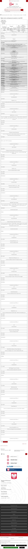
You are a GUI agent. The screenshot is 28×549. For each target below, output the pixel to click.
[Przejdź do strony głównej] (14, 5)
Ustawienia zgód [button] (21, 537)
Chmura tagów (14, 528)
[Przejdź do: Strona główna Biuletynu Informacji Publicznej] (0, 15)
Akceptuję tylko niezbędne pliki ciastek (11, 547)
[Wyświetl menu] (27, 1)
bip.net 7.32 (12, 538)
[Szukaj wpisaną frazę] (22, 10)
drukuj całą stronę (4, 445)
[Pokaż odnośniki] (1, 1)
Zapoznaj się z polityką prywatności (8, 545)
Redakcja (14, 514)
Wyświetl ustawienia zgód (21, 545)
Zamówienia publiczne (14, 508)
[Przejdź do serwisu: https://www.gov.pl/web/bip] (14, 1)
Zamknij (22, 547)
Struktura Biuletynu (14, 511)
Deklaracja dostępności (14, 522)
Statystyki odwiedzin (14, 525)
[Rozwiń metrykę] (5, 441)
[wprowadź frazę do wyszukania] (13, 10)
